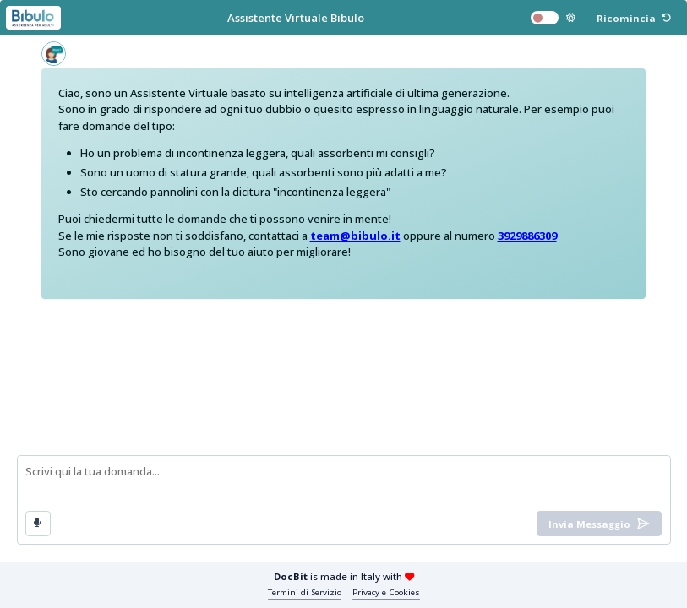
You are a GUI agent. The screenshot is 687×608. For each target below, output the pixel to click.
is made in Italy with (344, 576)
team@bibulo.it (355, 235)
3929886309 (527, 235)
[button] (634, 18)
